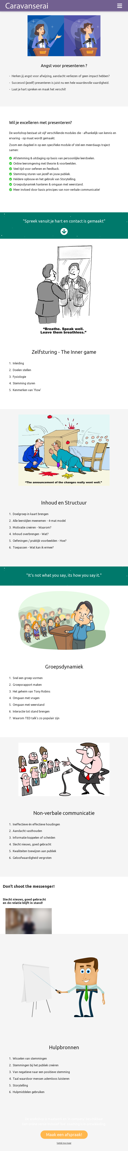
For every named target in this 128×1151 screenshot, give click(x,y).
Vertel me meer (64, 1143)
